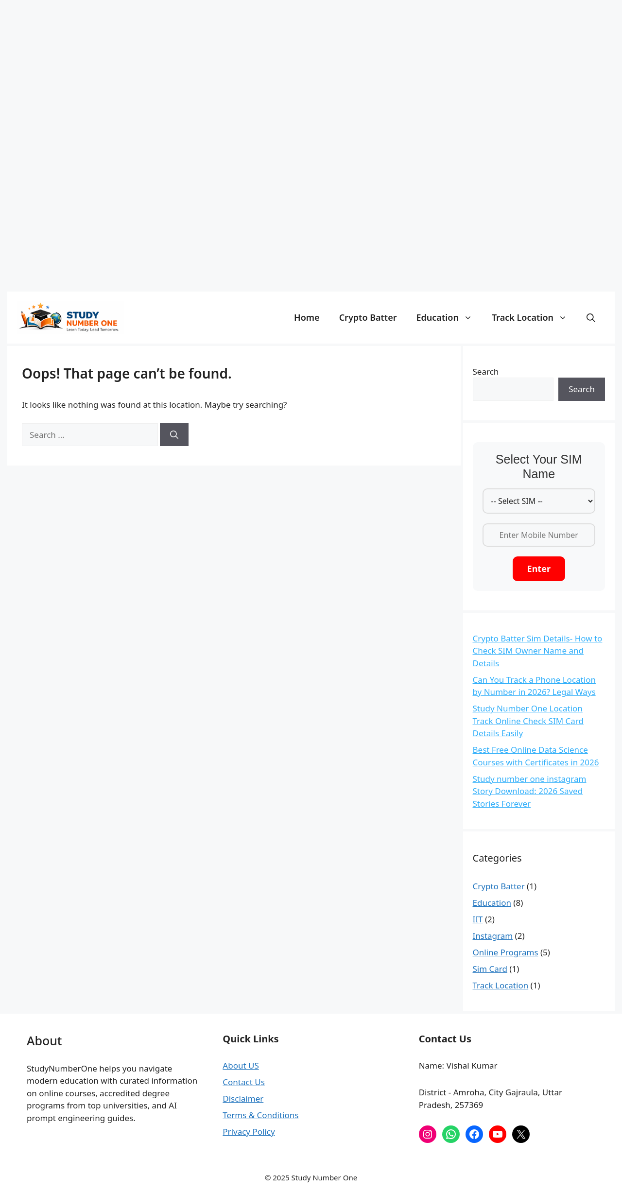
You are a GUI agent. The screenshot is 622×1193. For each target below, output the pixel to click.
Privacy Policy (249, 1131)
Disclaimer (243, 1098)
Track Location (534, 317)
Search (486, 371)
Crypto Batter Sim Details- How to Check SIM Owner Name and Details (538, 651)
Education (449, 317)
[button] (591, 317)
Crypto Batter (368, 317)
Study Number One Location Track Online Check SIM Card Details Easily (528, 721)
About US (241, 1065)
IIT (478, 919)
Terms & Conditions (260, 1115)
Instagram (493, 935)
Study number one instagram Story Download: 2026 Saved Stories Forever (530, 791)
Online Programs (505, 952)
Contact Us (244, 1082)
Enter (539, 568)
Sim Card (490, 968)
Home (307, 317)
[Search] (174, 435)
